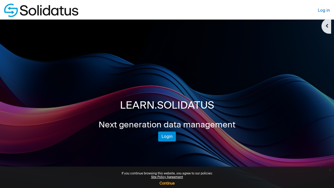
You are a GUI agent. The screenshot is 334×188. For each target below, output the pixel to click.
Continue (167, 183)
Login (167, 136)
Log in (324, 10)
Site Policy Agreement (167, 177)
